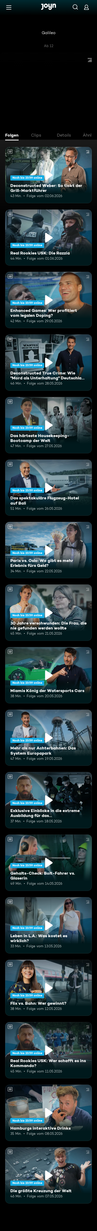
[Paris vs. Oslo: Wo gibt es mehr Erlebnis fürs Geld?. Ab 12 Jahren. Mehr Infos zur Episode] (48, 550)
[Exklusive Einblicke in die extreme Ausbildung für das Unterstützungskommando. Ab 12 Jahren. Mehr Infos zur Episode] (48, 800)
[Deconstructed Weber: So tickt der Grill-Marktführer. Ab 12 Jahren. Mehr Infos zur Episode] (48, 175)
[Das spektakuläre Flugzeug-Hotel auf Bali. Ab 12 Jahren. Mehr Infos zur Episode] (48, 488)
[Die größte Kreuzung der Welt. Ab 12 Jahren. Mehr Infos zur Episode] (48, 1175)
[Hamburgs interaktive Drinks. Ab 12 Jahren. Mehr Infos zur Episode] (48, 1113)
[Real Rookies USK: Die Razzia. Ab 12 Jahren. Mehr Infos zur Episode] (48, 237)
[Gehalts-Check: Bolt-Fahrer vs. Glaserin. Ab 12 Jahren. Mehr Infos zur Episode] (48, 863)
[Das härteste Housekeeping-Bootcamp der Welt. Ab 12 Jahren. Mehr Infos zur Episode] (48, 425)
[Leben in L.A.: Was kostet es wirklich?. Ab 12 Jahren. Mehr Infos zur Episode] (48, 925)
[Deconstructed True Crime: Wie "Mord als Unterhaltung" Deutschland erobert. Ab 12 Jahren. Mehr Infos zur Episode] (48, 362)
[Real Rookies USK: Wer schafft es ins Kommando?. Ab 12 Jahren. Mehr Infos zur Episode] (48, 1050)
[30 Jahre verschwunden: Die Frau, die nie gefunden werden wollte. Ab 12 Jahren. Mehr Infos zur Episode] (48, 612)
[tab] (13, 135)
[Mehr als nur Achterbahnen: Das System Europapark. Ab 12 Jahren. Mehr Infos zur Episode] (48, 738)
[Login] (86, 7)
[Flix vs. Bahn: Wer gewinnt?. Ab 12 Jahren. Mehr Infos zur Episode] (48, 988)
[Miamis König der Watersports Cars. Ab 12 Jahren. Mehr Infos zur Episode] (48, 675)
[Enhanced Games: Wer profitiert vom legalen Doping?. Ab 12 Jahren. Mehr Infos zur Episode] (48, 300)
